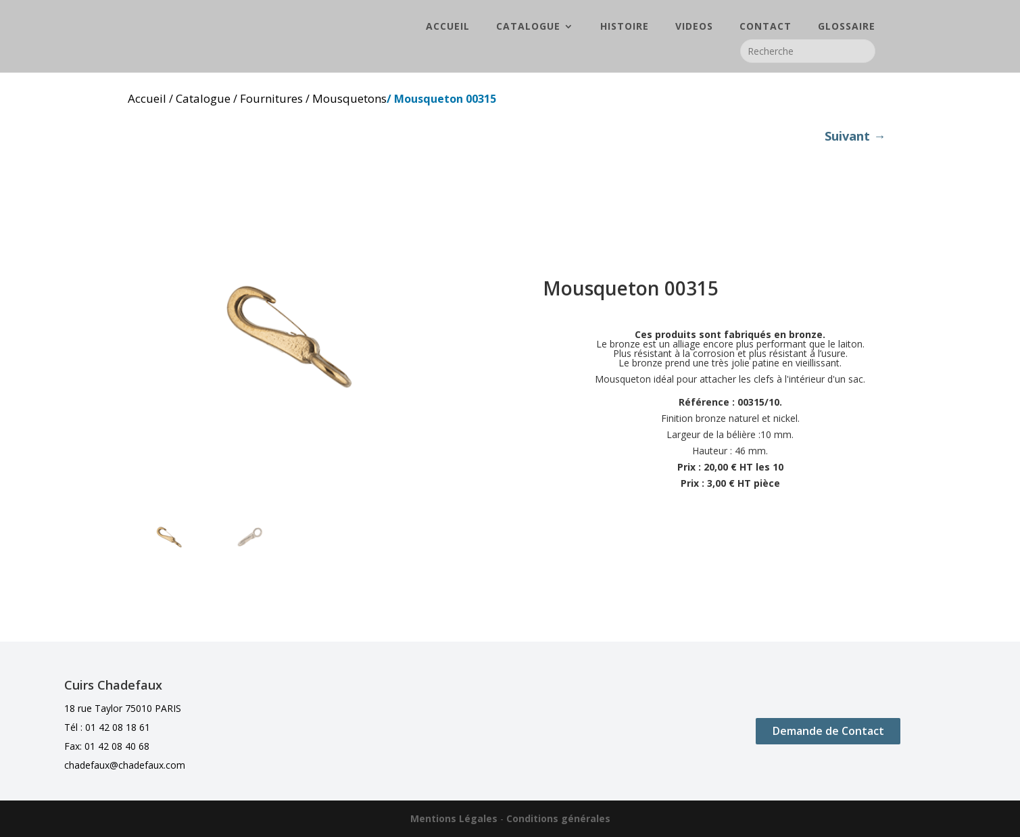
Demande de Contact (828, 730)
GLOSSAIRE (846, 27)
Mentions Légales (453, 818)
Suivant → (855, 136)
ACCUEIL (448, 27)
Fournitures (271, 98)
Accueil (147, 98)
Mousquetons (349, 98)
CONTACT (765, 27)
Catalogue (203, 98)
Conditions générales (558, 818)
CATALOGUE (528, 27)
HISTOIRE (624, 27)
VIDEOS (694, 27)
